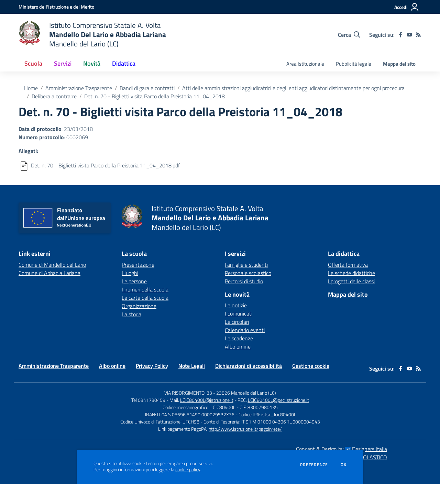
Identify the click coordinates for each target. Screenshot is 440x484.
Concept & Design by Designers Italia (341, 449)
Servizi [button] (63, 63)
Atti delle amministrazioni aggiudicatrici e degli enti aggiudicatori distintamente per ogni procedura (293, 88)
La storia (131, 314)
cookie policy (187, 469)
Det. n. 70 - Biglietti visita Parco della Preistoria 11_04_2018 (154, 96)
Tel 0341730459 (148, 400)
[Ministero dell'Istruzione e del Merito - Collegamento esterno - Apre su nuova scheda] (56, 6)
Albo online (238, 346)
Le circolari (237, 322)
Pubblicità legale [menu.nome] (353, 64)
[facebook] (400, 35)
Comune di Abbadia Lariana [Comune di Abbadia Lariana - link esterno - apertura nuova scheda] (49, 273)
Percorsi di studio (244, 281)
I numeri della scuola (145, 289)
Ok (344, 465)
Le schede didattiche (351, 273)
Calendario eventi (245, 330)
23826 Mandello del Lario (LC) (246, 392)
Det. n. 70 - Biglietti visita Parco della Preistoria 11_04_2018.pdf (105, 165)
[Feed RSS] (418, 35)
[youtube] (409, 35)
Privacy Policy (152, 366)
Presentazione (138, 265)
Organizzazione (139, 306)
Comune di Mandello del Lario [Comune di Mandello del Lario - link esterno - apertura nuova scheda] (52, 265)
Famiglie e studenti (246, 265)
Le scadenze (239, 338)
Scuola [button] (33, 63)
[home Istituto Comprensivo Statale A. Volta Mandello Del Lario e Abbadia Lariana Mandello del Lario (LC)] (92, 34)
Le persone (134, 281)
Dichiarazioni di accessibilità (248, 366)
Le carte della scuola (145, 298)
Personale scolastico (248, 273)
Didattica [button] (123, 63)
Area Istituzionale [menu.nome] (305, 64)
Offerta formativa (348, 265)
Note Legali (191, 366)
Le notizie (236, 305)
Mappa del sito (399, 64)
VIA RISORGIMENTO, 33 (188, 392)
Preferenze (314, 465)
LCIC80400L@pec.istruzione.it (278, 400)
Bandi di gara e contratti (147, 88)
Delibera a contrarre (54, 96)
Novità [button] (91, 63)
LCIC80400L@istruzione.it (206, 400)
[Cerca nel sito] (349, 34)
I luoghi (130, 273)
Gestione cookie (310, 366)
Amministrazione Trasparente (78, 88)
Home (31, 88)
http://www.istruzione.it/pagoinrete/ (245, 428)
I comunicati (238, 313)
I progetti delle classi (351, 281)
